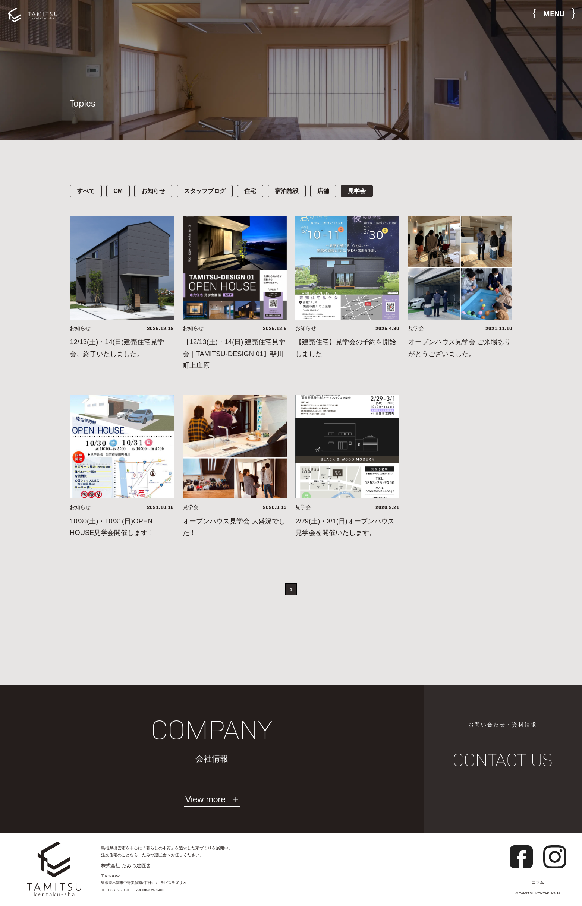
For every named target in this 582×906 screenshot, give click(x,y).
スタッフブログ (205, 191)
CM (118, 191)
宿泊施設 (287, 191)
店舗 (323, 191)
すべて (86, 191)
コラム (538, 882)
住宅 (250, 191)
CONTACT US (503, 760)
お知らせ (153, 191)
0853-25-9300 (119, 890)
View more (205, 799)
